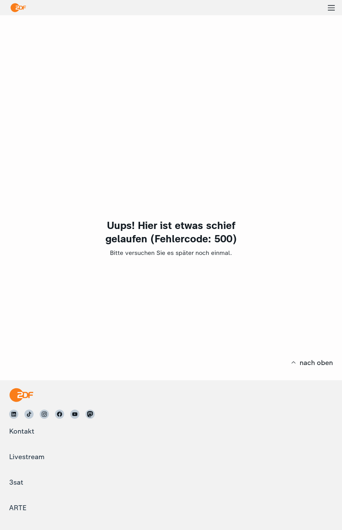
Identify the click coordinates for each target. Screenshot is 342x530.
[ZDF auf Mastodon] (90, 414)
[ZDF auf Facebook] (59, 414)
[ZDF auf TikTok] (29, 414)
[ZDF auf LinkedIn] (13, 414)
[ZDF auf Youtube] (74, 414)
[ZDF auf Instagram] (44, 414)
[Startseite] (21, 395)
